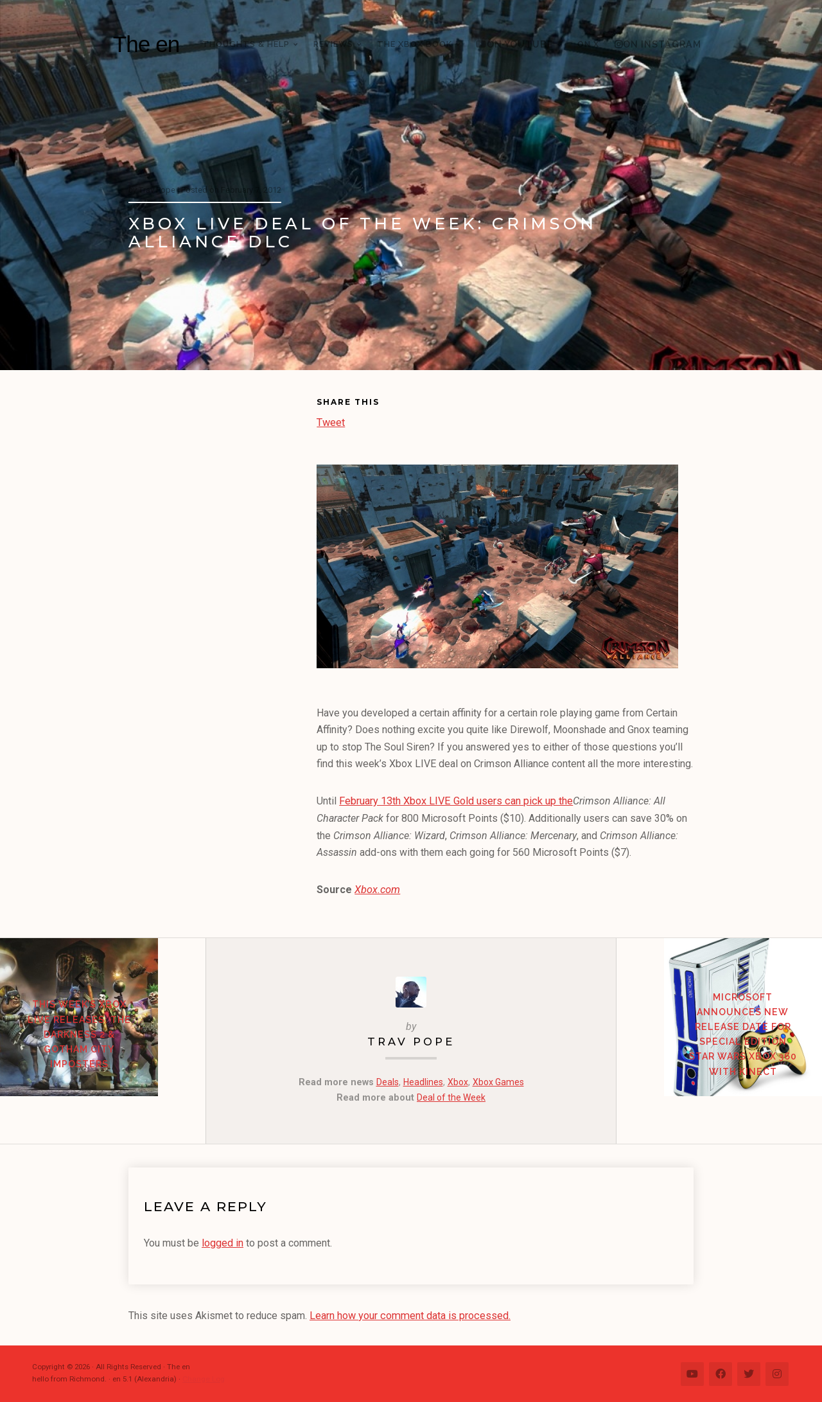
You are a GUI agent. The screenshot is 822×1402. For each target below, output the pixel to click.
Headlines (421, 1081)
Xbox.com (377, 889)
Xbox (457, 1081)
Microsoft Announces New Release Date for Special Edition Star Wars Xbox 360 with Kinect (720, 1057)
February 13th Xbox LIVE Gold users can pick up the (455, 801)
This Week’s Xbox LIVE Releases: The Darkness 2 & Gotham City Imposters (103, 1057)
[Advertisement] (222, 592)
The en (146, 44)
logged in (222, 1242)
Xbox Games (498, 1081)
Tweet (331, 421)
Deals (385, 1081)
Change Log (203, 1377)
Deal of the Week (451, 1096)
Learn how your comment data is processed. (409, 1314)
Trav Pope (411, 1040)
